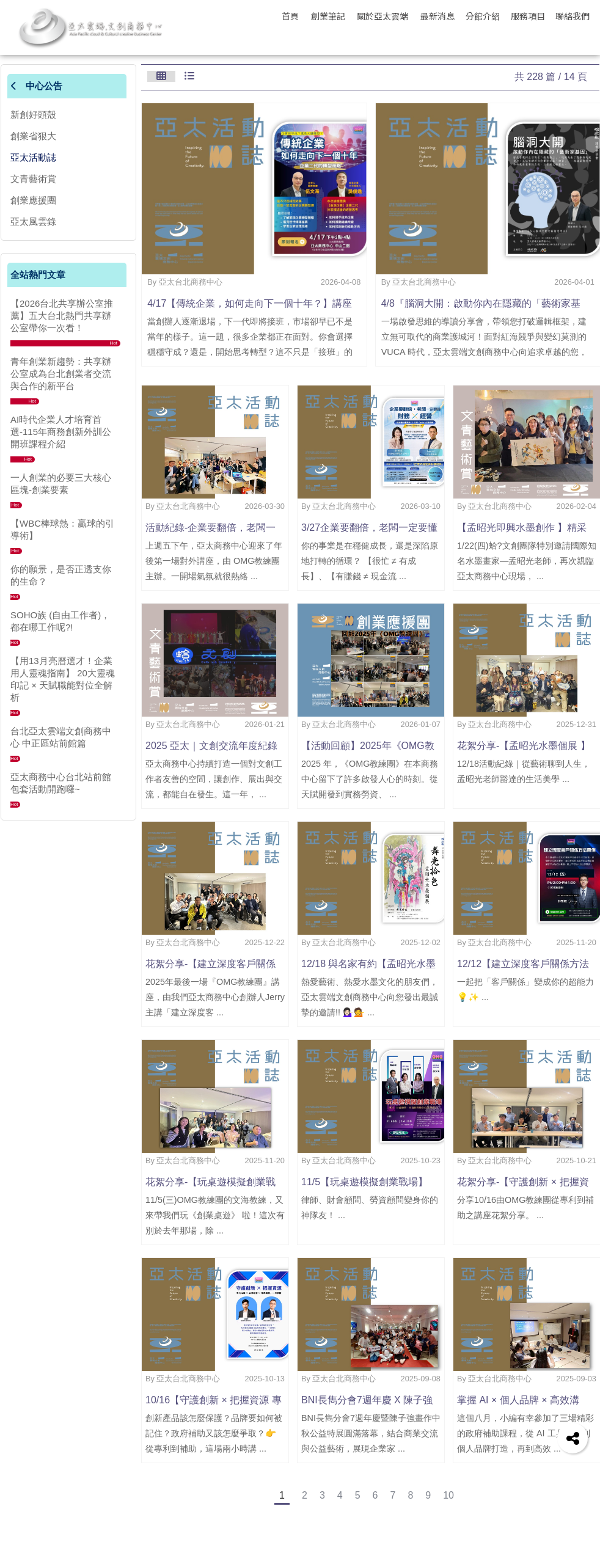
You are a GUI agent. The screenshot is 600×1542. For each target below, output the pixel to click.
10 (448, 1495)
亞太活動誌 (33, 157)
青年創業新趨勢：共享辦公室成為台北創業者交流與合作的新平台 (60, 373)
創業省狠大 (33, 136)
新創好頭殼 (33, 114)
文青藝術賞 (33, 179)
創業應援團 (33, 200)
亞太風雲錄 (33, 221)
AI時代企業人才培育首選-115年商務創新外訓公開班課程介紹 (60, 431)
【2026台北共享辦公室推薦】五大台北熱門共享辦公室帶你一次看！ (61, 315)
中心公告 (36, 86)
